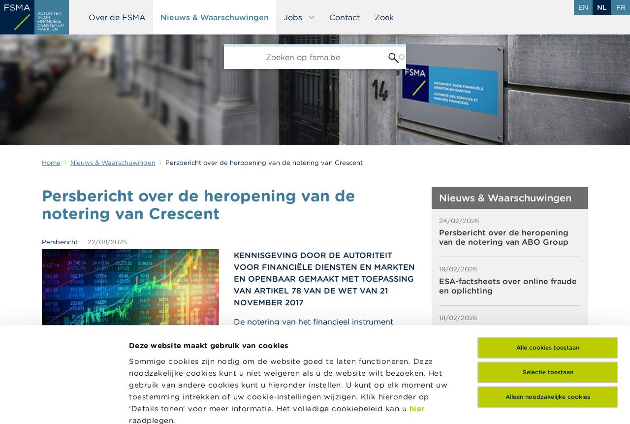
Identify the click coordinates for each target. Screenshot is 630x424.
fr (621, 7)
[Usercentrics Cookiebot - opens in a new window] (64, 404)
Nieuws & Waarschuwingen (214, 17)
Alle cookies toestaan (547, 258)
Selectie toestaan (548, 283)
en (583, 7)
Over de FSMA (117, 17)
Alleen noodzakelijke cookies (547, 307)
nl (602, 7)
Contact (344, 17)
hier (417, 319)
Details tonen (154, 404)
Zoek (384, 17)
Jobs (299, 17)
